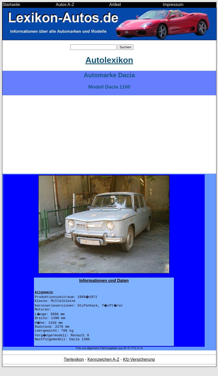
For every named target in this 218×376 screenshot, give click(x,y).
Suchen (125, 47)
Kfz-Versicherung (139, 366)
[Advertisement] (109, 134)
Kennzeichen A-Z (103, 366)
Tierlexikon (74, 366)
